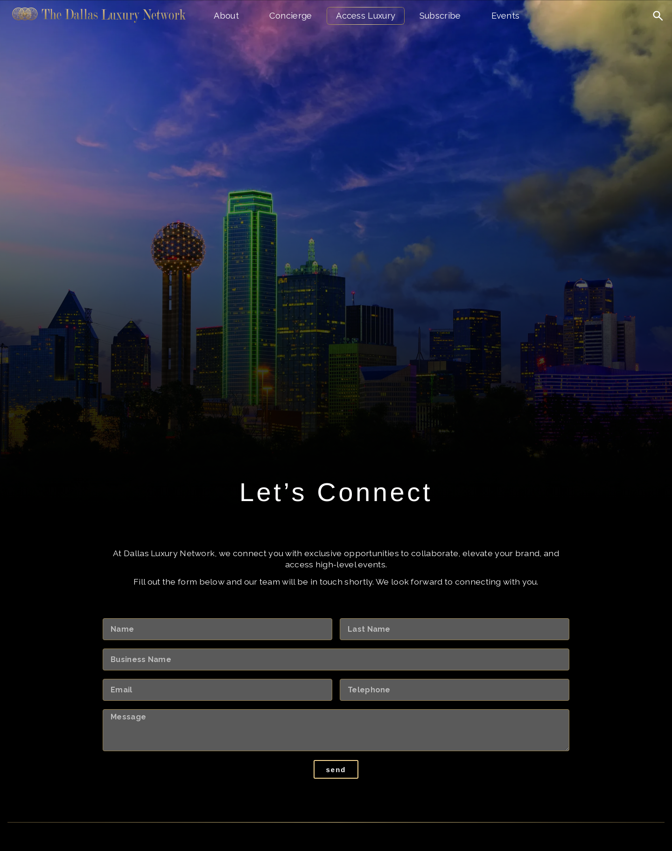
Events (505, 16)
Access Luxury (365, 16)
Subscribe (440, 16)
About (226, 16)
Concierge (290, 16)
